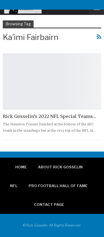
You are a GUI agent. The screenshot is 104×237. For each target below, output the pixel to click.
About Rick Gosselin (60, 167)
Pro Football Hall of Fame (58, 186)
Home (21, 167)
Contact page (49, 204)
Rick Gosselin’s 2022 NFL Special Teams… (49, 116)
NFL (13, 186)
